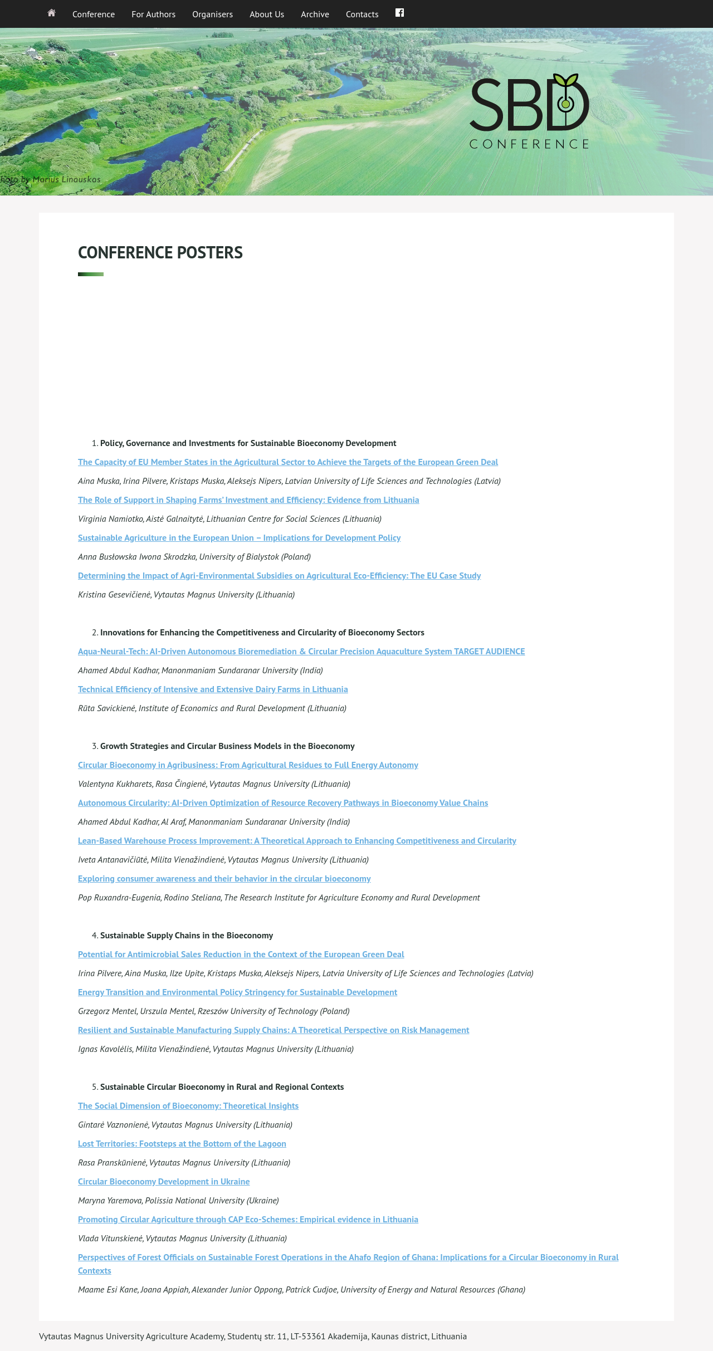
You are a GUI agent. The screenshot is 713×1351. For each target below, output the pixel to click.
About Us (267, 13)
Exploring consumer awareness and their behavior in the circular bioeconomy (224, 878)
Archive (315, 13)
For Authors (153, 13)
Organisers (212, 13)
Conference (93, 13)
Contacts (362, 13)
